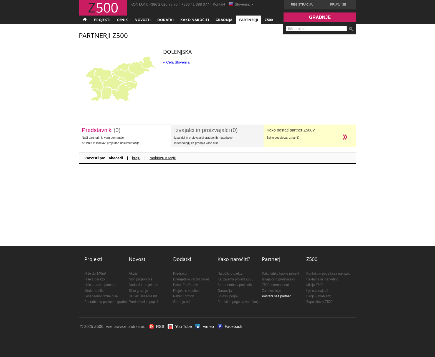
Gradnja (224, 19)
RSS (160, 326)
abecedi (116, 157)
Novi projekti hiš (140, 279)
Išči (351, 29)
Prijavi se (338, 4)
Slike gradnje (138, 291)
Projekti (102, 19)
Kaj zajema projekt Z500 (235, 279)
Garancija (225, 291)
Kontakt (219, 4)
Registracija (302, 4)
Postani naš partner (276, 296)
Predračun (180, 273)
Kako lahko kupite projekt (280, 273)
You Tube (183, 326)
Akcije (133, 273)
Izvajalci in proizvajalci (278, 279)
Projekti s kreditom (187, 291)
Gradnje (320, 17)
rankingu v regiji (163, 157)
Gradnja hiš (181, 302)
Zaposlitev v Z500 (319, 302)
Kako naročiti (194, 19)
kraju (136, 157)
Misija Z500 (314, 285)
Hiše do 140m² (95, 273)
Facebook (233, 326)
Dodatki (165, 19)
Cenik (122, 19)
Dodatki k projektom (143, 285)
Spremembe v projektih (235, 285)
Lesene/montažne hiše (101, 296)
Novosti (143, 19)
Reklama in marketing (322, 279)
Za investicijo (271, 291)
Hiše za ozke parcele (99, 285)
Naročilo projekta (230, 273)
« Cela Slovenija (176, 62)
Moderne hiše (94, 291)
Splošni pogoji (228, 296)
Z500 (269, 19)
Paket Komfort (183, 296)
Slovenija (242, 4)
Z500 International (275, 285)
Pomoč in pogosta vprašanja (238, 302)
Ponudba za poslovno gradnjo (106, 302)
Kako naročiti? (234, 259)
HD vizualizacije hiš (143, 296)
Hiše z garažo (94, 279)
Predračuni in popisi (143, 302)
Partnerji (248, 19)
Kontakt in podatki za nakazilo (328, 273)
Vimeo (208, 326)
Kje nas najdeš (317, 291)
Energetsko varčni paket (191, 279)
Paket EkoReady (185, 285)
